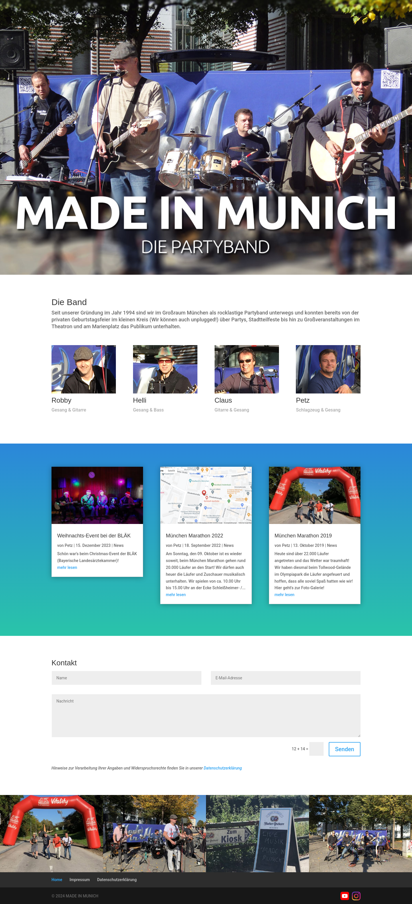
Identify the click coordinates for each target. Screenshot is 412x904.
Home (57, 879)
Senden (344, 749)
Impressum (80, 879)
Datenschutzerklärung (223, 768)
